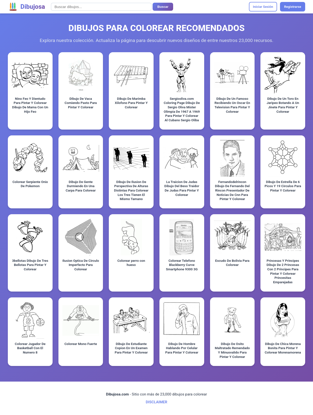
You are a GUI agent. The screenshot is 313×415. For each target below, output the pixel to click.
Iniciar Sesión (263, 7)
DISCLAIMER (156, 402)
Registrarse (292, 7)
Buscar (162, 7)
